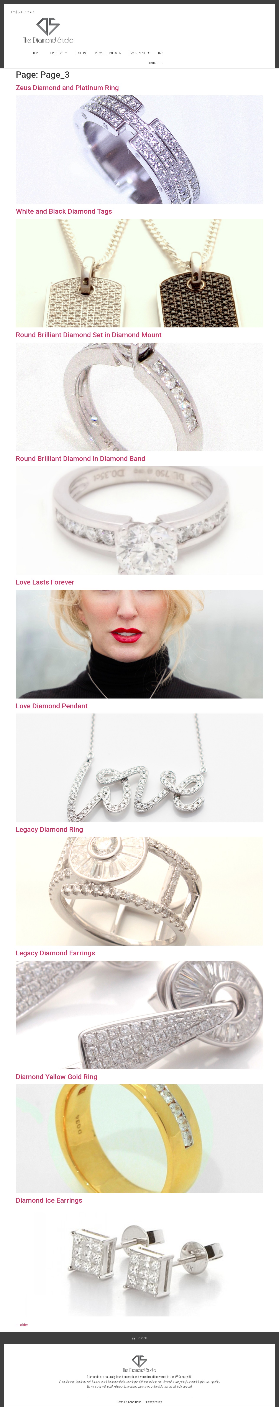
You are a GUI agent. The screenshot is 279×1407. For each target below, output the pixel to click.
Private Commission (108, 52)
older (22, 1325)
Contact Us (155, 62)
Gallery (81, 52)
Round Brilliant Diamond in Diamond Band (80, 458)
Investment (139, 53)
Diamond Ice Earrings (49, 1200)
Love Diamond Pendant (52, 706)
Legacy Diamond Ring (49, 829)
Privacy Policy (153, 1402)
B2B (160, 52)
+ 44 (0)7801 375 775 (22, 12)
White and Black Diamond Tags (64, 211)
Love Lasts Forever (45, 582)
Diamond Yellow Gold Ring (56, 1077)
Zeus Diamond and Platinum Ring (67, 88)
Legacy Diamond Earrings (55, 953)
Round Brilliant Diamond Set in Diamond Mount (89, 335)
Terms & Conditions (129, 1402)
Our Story (58, 53)
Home (36, 52)
